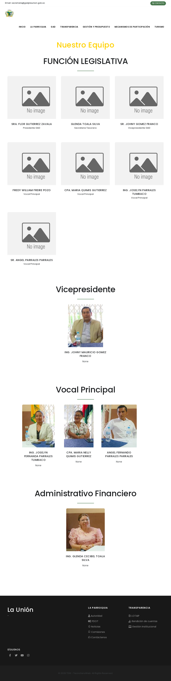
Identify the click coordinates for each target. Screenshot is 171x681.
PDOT (93, 621)
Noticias (94, 626)
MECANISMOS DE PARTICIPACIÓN (132, 27)
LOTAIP (133, 616)
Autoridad (95, 616)
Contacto (158, 3)
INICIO (20, 27)
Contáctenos (97, 637)
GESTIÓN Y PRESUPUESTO (96, 27)
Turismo (159, 27)
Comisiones (96, 632)
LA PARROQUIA (37, 27)
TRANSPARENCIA (68, 27)
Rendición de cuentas (142, 621)
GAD (52, 27)
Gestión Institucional (142, 626)
